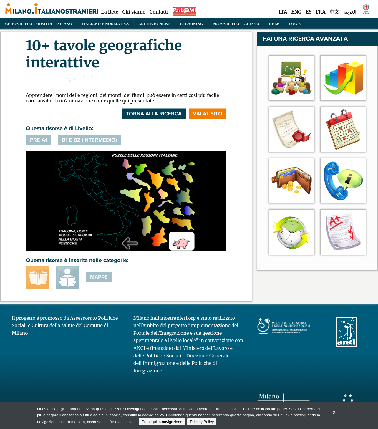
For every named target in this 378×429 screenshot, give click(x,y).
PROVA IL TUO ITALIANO (236, 23)
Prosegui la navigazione (162, 422)
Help (274, 23)
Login (295, 23)
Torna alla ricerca (154, 114)
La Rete (109, 11)
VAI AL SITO (207, 114)
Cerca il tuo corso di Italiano (38, 23)
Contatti (159, 11)
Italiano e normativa (105, 23)
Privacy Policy (202, 422)
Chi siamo (133, 11)
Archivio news (154, 23)
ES (308, 11)
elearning (191, 23)
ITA (283, 11)
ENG (296, 11)
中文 (334, 11)
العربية (349, 11)
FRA (320, 11)
